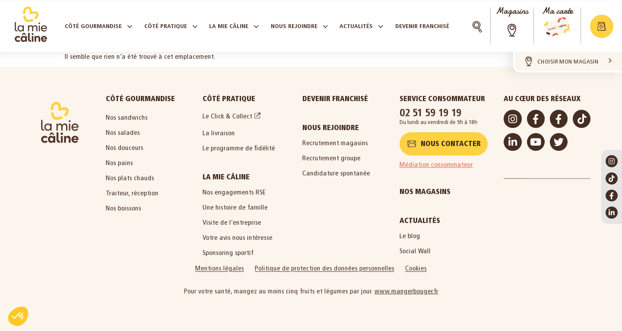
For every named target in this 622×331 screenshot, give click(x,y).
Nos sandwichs (127, 117)
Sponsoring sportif (228, 252)
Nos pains (119, 163)
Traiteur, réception (132, 193)
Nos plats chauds (130, 178)
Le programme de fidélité (239, 148)
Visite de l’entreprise (232, 222)
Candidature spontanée (336, 173)
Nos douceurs (124, 147)
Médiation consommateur (436, 164)
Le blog (410, 236)
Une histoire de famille (235, 207)
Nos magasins (425, 192)
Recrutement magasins (335, 143)
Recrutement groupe (331, 158)
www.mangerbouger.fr (406, 291)
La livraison (219, 133)
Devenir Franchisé (335, 99)
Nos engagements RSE (234, 192)
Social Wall (415, 251)
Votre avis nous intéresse (238, 237)
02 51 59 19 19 (431, 112)
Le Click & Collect (227, 116)
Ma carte (557, 11)
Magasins (511, 11)
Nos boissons (123, 208)
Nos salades (123, 132)
